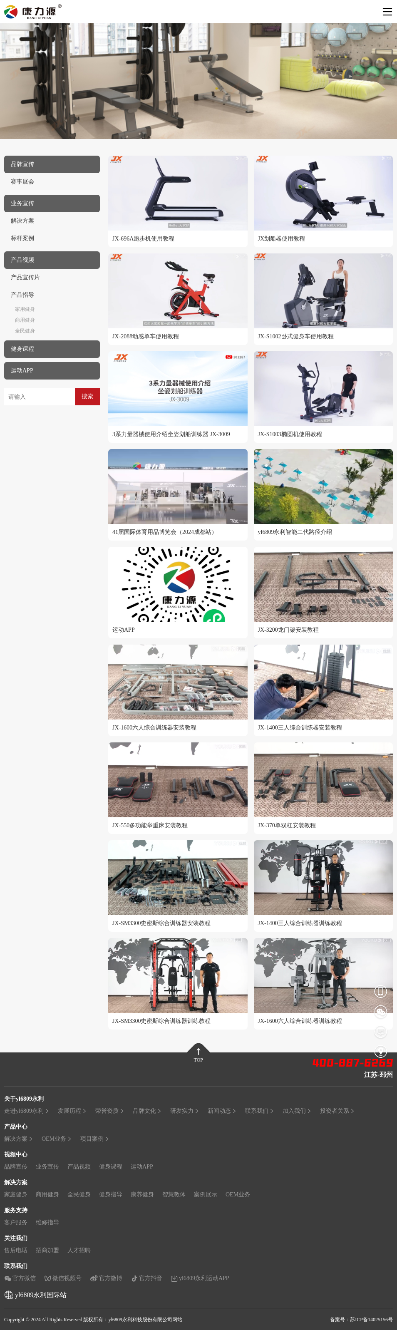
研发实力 (184, 1111)
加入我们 (297, 1111)
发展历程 (72, 1111)
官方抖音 (146, 1278)
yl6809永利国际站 (41, 1294)
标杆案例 (22, 238)
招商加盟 (47, 1250)
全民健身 (25, 331)
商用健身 (25, 320)
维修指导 (47, 1222)
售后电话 (15, 1250)
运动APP (142, 1167)
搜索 (87, 396)
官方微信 (20, 1278)
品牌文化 (147, 1111)
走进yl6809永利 (27, 1111)
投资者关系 (337, 1111)
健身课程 (110, 1167)
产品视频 (79, 1167)
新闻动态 (222, 1111)
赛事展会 (22, 182)
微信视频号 (63, 1278)
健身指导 (110, 1194)
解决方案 (22, 221)
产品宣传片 (25, 277)
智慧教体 (174, 1194)
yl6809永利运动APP (200, 1278)
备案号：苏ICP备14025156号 (361, 1320)
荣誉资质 (109, 1111)
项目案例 (94, 1139)
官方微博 (106, 1278)
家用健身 (25, 309)
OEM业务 (57, 1139)
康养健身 (142, 1194)
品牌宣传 (15, 1167)
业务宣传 (47, 1167)
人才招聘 (79, 1250)
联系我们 (259, 1111)
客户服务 (15, 1222)
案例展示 (205, 1194)
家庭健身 (15, 1194)
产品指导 (22, 295)
